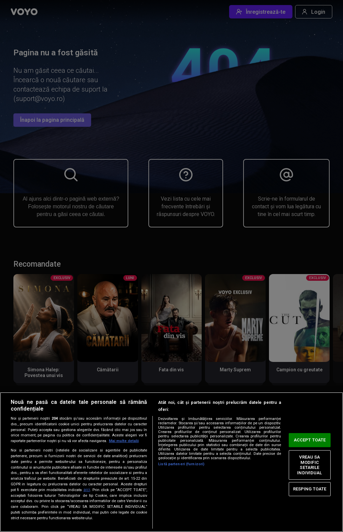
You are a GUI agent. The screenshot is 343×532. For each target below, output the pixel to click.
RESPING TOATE (310, 488)
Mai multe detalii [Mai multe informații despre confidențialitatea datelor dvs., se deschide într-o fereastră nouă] (124, 441)
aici (86, 489)
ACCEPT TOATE (310, 439)
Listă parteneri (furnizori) (181, 464)
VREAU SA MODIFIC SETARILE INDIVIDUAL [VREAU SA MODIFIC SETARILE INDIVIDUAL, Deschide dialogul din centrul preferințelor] (309, 465)
